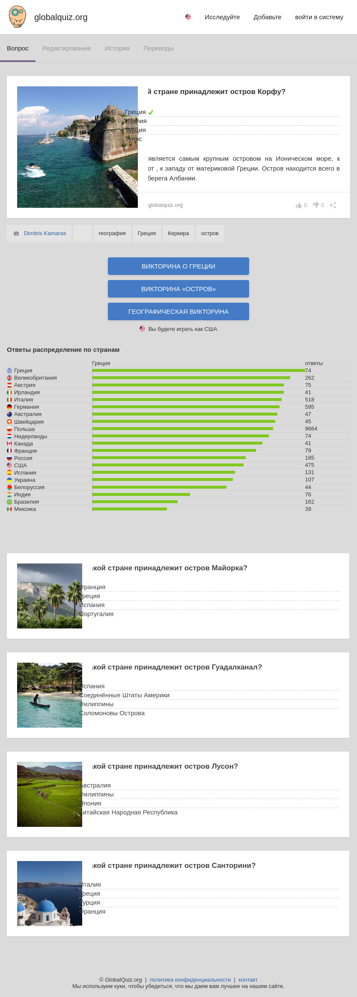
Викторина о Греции (178, 266)
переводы (158, 48)
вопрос (18, 48)
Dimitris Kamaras (45, 233)
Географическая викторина (178, 311)
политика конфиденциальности (190, 979)
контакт (248, 979)
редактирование (66, 48)
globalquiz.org (61, 17)
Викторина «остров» (178, 288)
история (117, 48)
